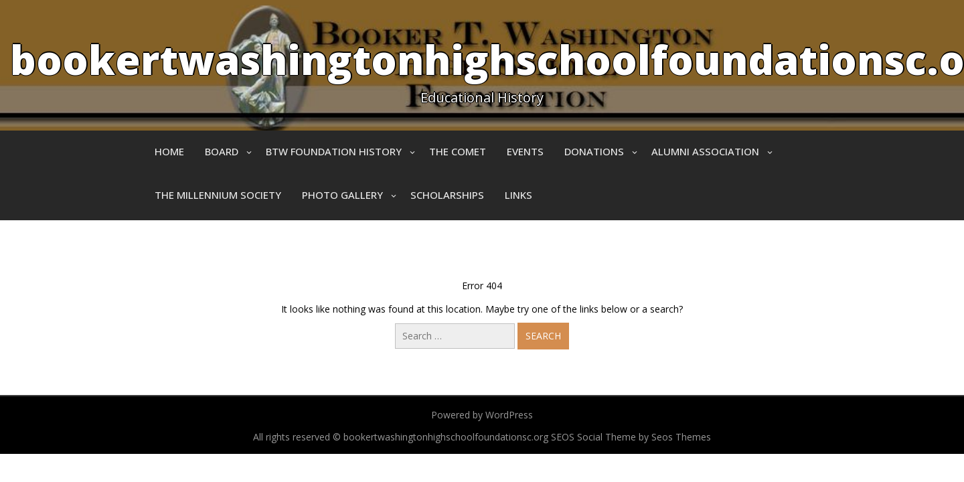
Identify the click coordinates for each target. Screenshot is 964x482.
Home (169, 151)
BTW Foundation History (334, 151)
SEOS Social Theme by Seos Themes (631, 436)
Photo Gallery (342, 195)
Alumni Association (705, 151)
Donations (594, 151)
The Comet (457, 151)
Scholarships (447, 195)
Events (525, 151)
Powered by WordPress (482, 414)
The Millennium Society (218, 195)
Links (518, 195)
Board (221, 151)
